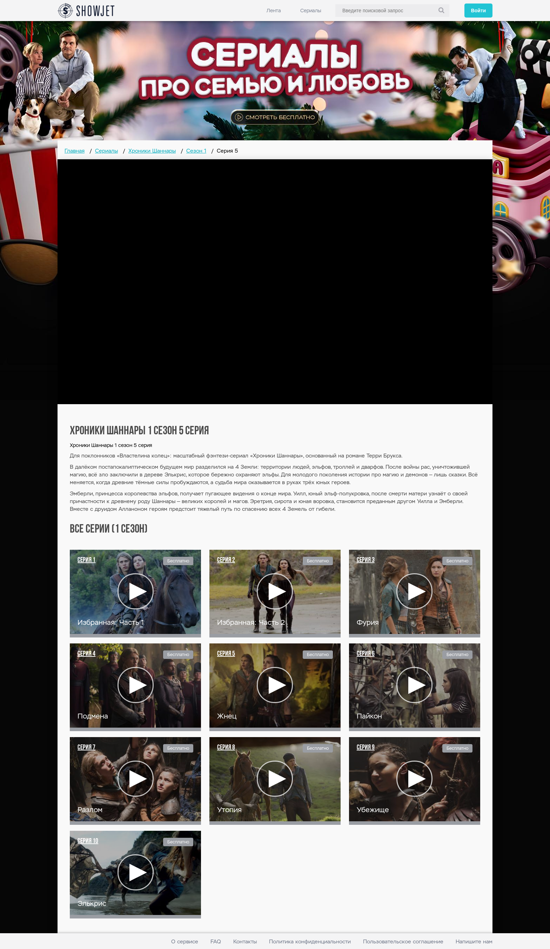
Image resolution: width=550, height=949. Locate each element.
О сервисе (184, 941)
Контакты (245, 941)
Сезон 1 (196, 150)
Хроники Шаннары (152, 150)
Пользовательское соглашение (403, 941)
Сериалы (310, 10)
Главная (75, 150)
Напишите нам (474, 941)
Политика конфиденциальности (310, 941)
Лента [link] (274, 10)
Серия (86, 560)
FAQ (215, 941)
